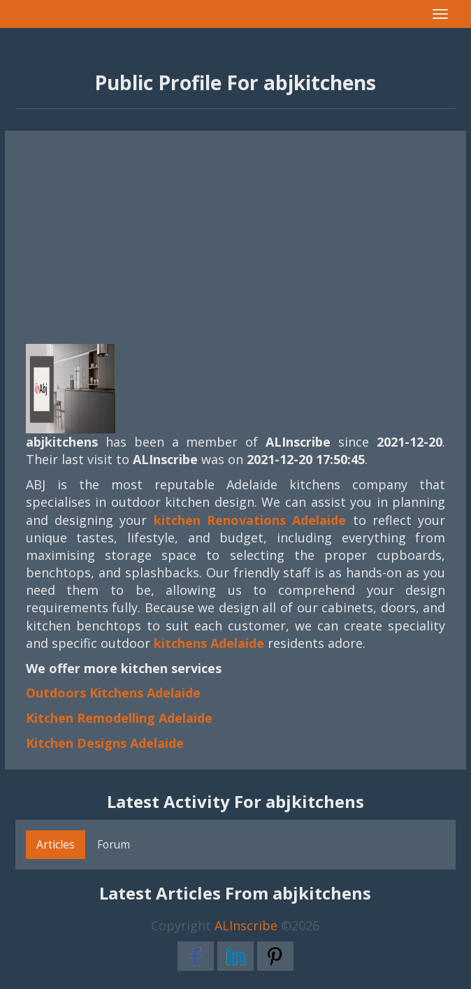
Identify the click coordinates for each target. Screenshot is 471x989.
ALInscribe (246, 925)
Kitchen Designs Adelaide (105, 743)
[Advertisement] (236, 228)
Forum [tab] (113, 844)
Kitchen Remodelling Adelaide (119, 717)
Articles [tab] (55, 844)
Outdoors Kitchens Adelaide (113, 692)
